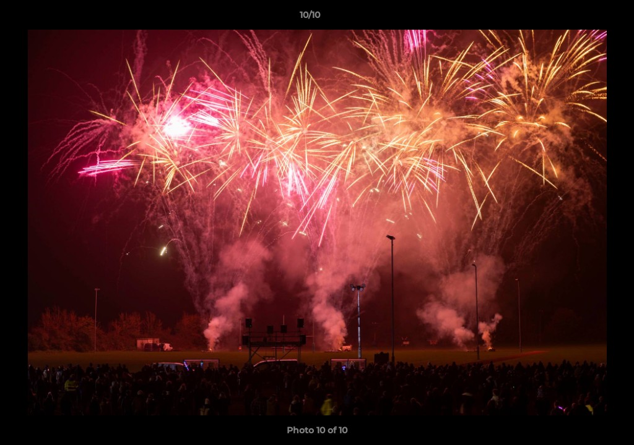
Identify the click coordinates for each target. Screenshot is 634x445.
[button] (582, 17)
